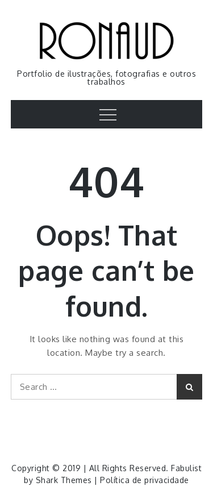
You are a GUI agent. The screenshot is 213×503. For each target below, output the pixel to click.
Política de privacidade (144, 480)
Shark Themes (65, 480)
